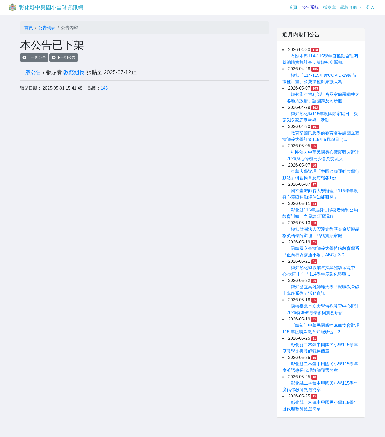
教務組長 (74, 72)
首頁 (294, 7)
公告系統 (310, 7)
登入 (370, 7)
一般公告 (30, 72)
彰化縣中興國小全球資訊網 (51, 7)
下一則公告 (63, 57)
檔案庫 (329, 7)
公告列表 (46, 27)
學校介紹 (349, 7)
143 (104, 88)
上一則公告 (34, 57)
